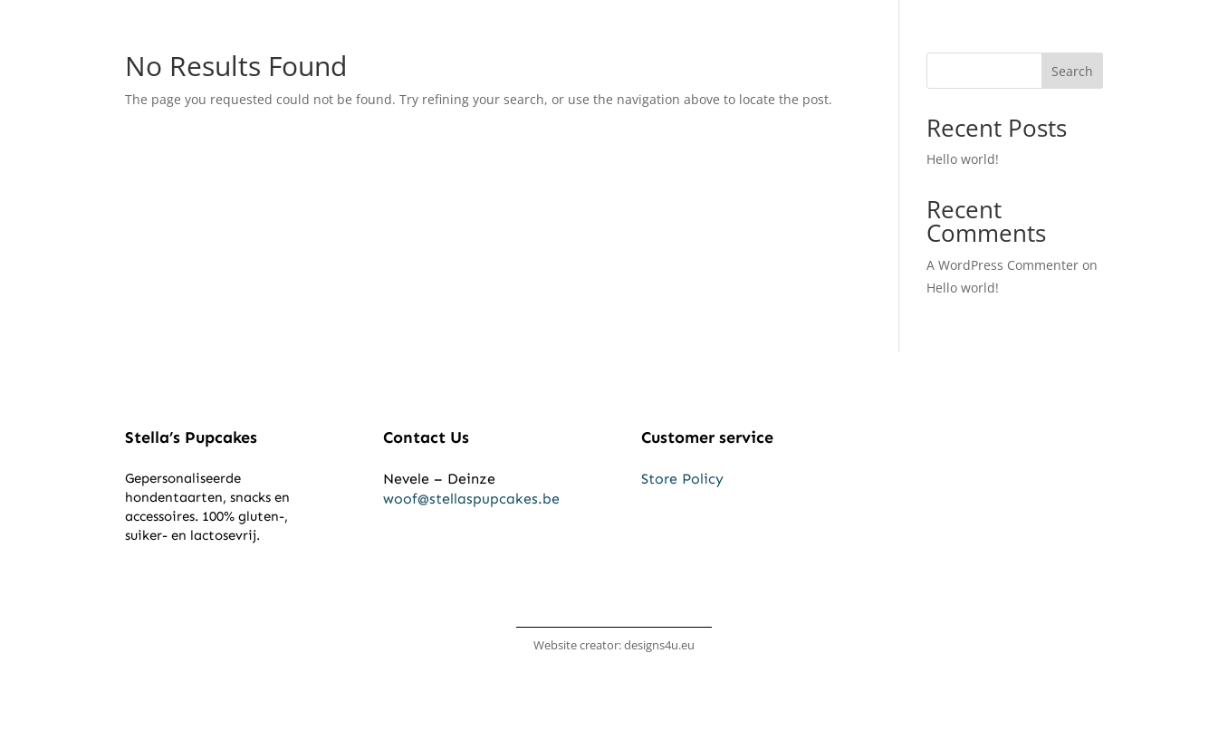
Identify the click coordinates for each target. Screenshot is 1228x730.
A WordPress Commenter (1002, 265)
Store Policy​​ (682, 478)
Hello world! (962, 159)
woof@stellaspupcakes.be (471, 498)
